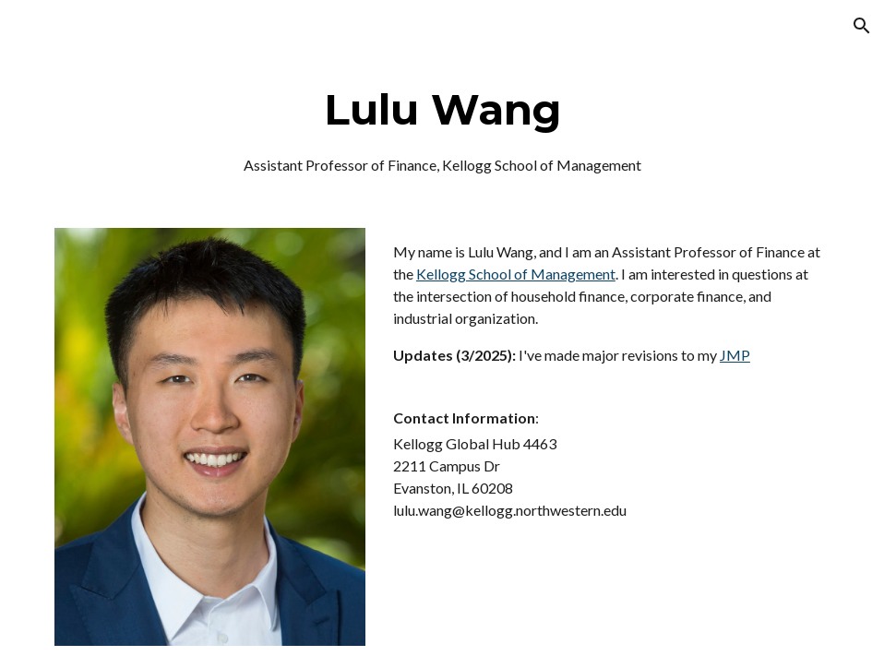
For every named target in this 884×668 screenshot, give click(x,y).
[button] (862, 26)
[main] (442, 129)
